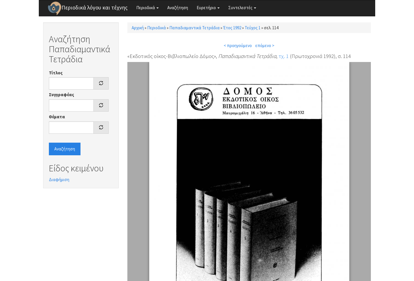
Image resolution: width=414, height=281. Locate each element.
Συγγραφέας (61, 94)
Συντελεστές (242, 7)
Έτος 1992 (232, 27)
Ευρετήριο (208, 7)
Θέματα (57, 116)
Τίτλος (56, 72)
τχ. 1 (284, 56)
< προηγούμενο (238, 45)
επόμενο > (264, 45)
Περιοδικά (147, 7)
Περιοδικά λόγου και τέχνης (95, 7)
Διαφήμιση (59, 179)
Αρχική (138, 27)
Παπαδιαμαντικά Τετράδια (194, 27)
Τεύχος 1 (252, 27)
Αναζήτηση (177, 7)
